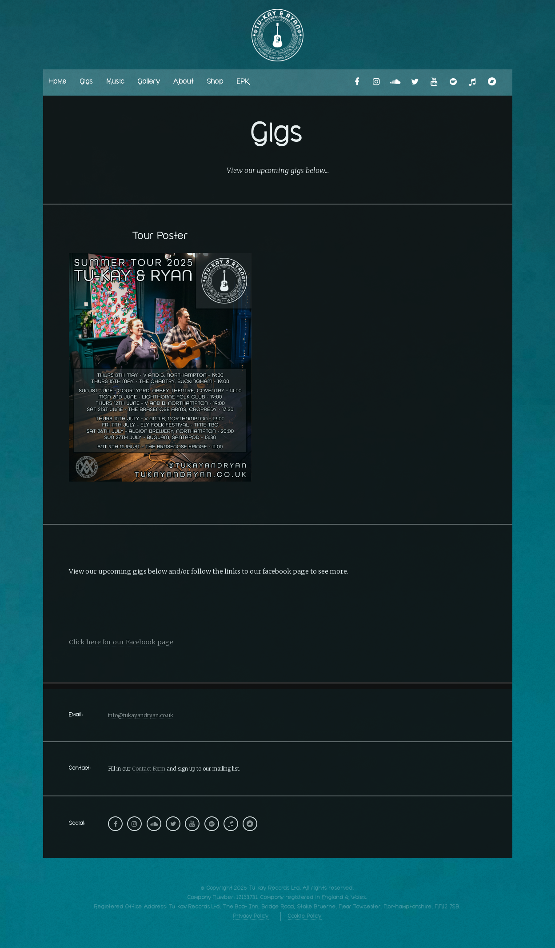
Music (116, 82)
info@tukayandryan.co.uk (140, 715)
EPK (243, 82)
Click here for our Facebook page (121, 642)
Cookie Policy (305, 916)
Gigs (86, 82)
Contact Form (148, 768)
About (183, 82)
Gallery (149, 82)
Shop (215, 82)
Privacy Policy (251, 916)
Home (58, 82)
